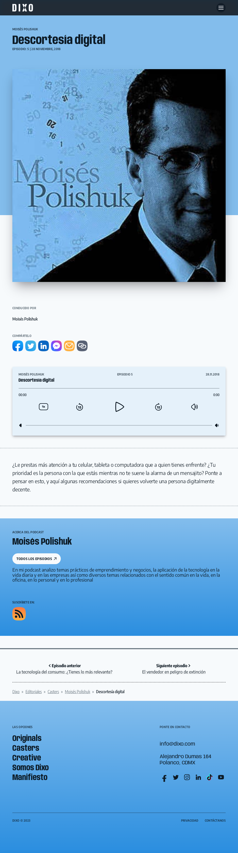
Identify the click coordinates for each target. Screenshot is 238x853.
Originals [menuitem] (26, 739)
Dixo (16, 691)
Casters (53, 691)
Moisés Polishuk (25, 29)
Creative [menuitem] (26, 758)
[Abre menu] (221, 7)
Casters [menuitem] (25, 748)
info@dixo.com (177, 744)
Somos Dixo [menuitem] (30, 768)
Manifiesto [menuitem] (29, 778)
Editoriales (34, 691)
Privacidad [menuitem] (190, 820)
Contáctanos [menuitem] (215, 820)
